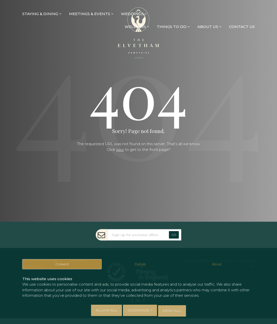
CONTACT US (242, 27)
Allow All (106, 310)
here (120, 149)
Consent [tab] (62, 266)
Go (174, 235)
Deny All (172, 310)
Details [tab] (140, 266)
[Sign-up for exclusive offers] (144, 235)
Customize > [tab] (140, 310)
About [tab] (217, 266)
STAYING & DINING (42, 13)
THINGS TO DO (173, 27)
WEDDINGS (134, 13)
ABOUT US (209, 27)
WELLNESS (137, 27)
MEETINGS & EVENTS (91, 13)
